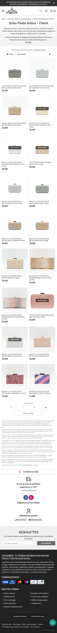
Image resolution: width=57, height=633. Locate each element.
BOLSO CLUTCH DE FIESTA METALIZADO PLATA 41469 (12, 202)
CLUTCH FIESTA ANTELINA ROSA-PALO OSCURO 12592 (41, 316)
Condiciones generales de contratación (16, 627)
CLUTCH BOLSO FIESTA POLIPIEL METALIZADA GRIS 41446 (14, 87)
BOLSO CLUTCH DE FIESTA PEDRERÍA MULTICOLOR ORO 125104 (40, 278)
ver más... (28, 42)
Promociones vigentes (39, 596)
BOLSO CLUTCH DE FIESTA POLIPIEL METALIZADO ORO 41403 (40, 125)
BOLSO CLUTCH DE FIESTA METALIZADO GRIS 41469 (39, 202)
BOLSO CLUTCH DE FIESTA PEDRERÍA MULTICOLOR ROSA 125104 (13, 317)
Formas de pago (10, 600)
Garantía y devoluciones (13, 607)
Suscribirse (46, 543)
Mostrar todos (40, 50)
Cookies (40, 624)
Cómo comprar (9, 593)
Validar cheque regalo (39, 600)
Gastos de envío (10, 603)
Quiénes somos (9, 596)
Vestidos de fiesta (19, 616)
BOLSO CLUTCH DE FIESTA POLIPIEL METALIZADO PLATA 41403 (13, 164)
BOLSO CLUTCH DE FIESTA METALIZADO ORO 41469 (39, 240)
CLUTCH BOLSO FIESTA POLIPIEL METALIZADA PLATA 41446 (41, 87)
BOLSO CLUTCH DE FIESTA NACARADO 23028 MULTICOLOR (14, 392)
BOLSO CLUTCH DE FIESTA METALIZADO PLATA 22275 (12, 355)
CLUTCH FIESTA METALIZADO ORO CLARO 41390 (40, 163)
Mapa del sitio (7, 624)
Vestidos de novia (37, 616)
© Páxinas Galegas (48, 630)
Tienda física (36, 603)
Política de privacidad (29, 624)
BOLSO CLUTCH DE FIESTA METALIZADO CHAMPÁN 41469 (13, 240)
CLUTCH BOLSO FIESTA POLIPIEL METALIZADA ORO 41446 (14, 124)
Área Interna (35, 627)
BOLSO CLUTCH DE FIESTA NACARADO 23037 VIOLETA (39, 392)
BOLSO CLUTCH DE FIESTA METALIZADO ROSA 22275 (39, 355)
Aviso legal (16, 624)
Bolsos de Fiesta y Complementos (38, 461)
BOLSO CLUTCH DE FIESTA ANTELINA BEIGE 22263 (12, 277)
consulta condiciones (28, 490)
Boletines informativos (40, 593)
